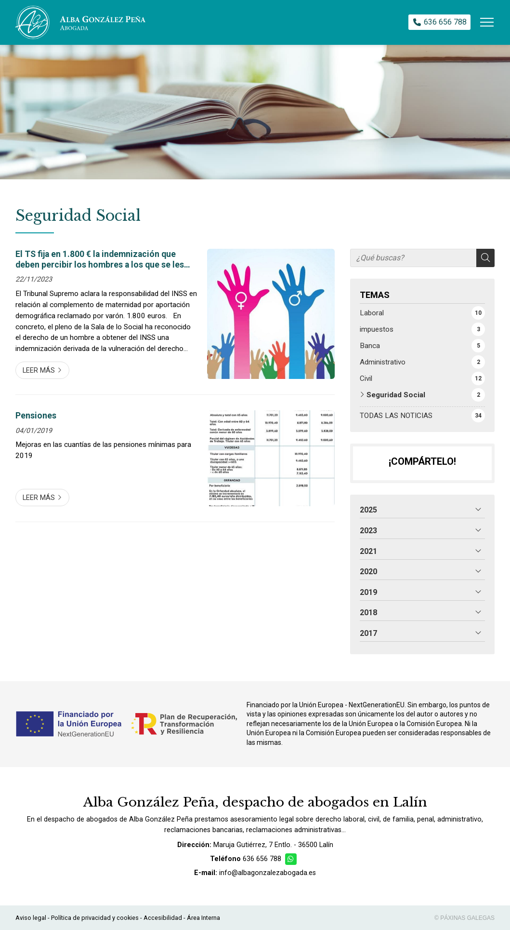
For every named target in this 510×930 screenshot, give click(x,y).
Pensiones (35, 415)
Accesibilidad (163, 917)
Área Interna (203, 917)
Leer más (39, 370)
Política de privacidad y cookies (95, 917)
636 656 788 (262, 859)
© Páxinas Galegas (464, 918)
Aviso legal (30, 917)
